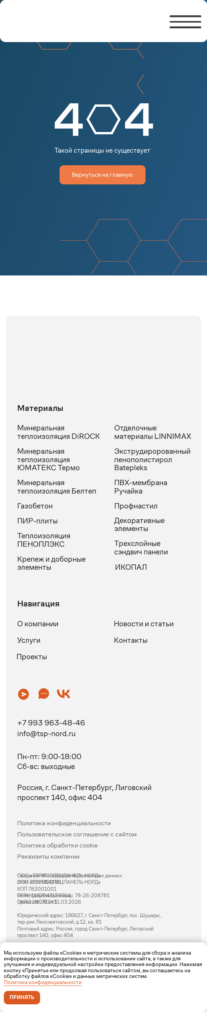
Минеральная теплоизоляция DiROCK (58, 432)
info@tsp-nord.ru (46, 733)
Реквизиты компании (48, 856)
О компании (37, 624)
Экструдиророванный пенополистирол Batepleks (152, 459)
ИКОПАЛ (131, 567)
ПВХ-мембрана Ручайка (140, 486)
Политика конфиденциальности (43, 982)
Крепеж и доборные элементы (51, 563)
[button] (23, 694)
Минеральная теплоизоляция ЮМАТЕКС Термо (48, 459)
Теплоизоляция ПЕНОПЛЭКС (43, 540)
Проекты (31, 657)
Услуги (28, 640)
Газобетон (35, 506)
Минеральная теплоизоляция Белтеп (56, 486)
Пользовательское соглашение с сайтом (77, 834)
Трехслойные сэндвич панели (141, 547)
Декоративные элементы (139, 524)
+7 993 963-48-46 (51, 723)
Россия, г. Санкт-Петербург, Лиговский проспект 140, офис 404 (84, 792)
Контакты (130, 640)
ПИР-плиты (37, 521)
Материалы (40, 408)
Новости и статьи (144, 624)
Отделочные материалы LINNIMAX (152, 432)
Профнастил (136, 506)
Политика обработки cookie (57, 845)
